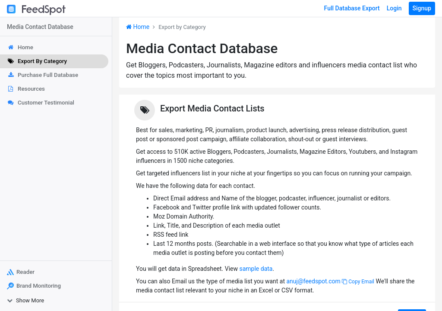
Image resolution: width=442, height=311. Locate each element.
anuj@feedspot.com (313, 281)
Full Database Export (352, 8)
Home (137, 26)
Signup (422, 8)
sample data (255, 268)
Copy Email (358, 282)
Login (394, 8)
